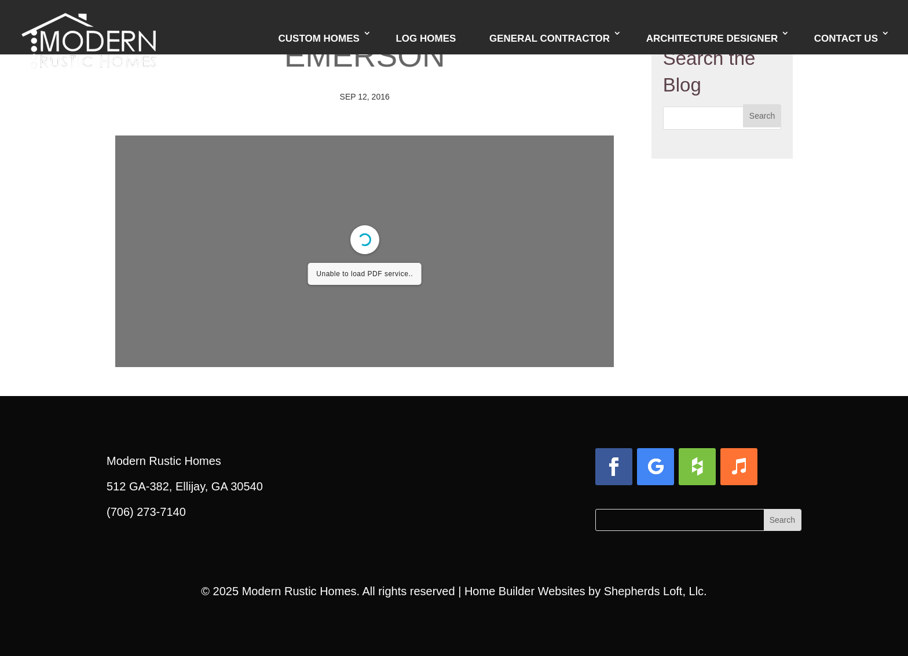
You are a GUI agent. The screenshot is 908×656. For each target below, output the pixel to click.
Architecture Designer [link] (712, 38)
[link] (89, 26)
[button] (762, 115)
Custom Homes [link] (319, 38)
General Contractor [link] (549, 38)
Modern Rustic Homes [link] (299, 591)
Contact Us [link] (846, 38)
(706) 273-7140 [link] (146, 511)
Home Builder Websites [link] (524, 591)
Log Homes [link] (426, 38)
